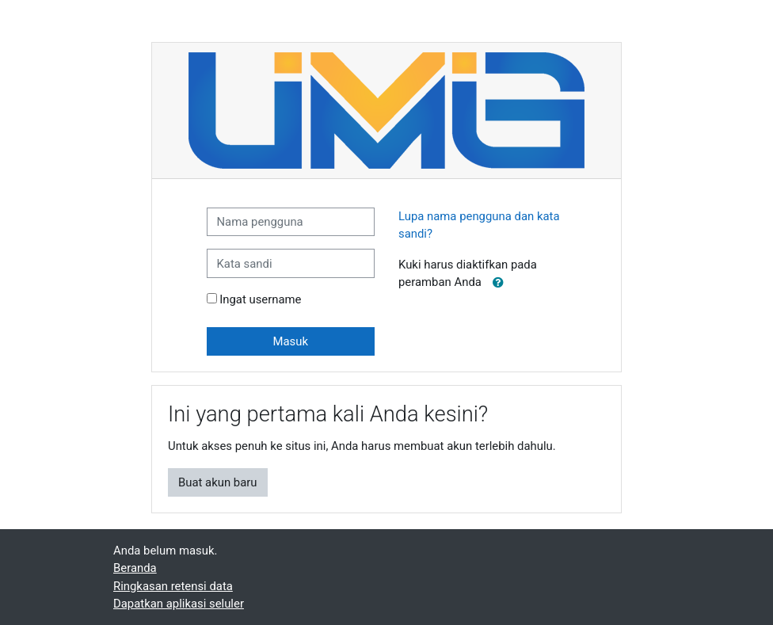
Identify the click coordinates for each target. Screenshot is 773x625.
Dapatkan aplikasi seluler (178, 603)
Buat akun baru (217, 482)
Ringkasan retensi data (173, 586)
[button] (498, 282)
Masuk (290, 341)
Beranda (135, 568)
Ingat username (260, 299)
